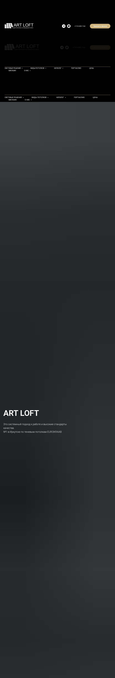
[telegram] (63, 26)
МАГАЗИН (13, 100)
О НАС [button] (27, 100)
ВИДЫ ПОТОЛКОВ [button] (39, 97)
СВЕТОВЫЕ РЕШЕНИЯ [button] (13, 97)
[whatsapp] (69, 26)
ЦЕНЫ (95, 97)
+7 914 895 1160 (80, 26)
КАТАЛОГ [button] (60, 97)
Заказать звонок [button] (100, 26)
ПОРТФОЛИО (79, 97)
